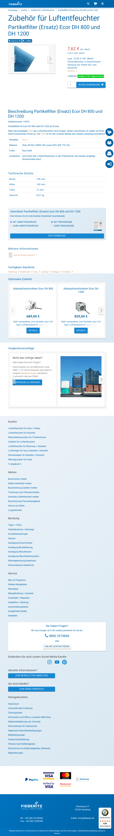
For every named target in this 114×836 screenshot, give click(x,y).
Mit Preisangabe (61, 222)
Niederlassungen (29, 373)
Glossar (11, 538)
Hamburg (14, 272)
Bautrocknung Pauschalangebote (24, 501)
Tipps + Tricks (15, 525)
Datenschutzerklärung (18, 739)
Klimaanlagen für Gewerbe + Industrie (26, 455)
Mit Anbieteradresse (23, 222)
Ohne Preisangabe (62, 226)
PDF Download (57, 235)
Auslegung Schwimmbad (20, 543)
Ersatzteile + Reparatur (19, 598)
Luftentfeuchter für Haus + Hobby (24, 428)
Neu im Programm (17, 580)
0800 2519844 (59, 636)
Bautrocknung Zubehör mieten (22, 487)
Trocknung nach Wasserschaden (23, 492)
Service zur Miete (16, 505)
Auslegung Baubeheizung (20, 547)
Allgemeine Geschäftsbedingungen (25, 730)
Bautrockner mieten (17, 479)
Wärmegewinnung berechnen (22, 560)
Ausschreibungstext (25, 255)
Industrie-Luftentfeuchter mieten (23, 496)
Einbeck (68, 272)
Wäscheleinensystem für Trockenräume (27, 437)
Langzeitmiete (15, 510)
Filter (30, 131)
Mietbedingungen (16, 735)
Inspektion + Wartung (18, 602)
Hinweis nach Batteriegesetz (21, 744)
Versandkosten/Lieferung (20, 708)
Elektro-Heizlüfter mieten (20, 483)
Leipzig (46, 272)
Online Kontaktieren (57, 646)
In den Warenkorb (91, 84)
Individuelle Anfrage (27, 382)
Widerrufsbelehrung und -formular (24, 721)
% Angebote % (15, 464)
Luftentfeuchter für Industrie (21, 433)
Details (73, 71)
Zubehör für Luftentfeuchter (42, 10)
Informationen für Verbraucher (22, 726)
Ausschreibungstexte (18, 607)
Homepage (12, 10)
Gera (37, 272)
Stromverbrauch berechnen (21, 565)
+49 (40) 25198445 (34, 818)
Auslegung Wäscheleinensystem (23, 556)
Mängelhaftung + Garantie (20, 593)
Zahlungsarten (15, 712)
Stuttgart (57, 272)
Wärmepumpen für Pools (20, 459)
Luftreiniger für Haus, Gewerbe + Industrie (28, 450)
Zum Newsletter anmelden (31, 675)
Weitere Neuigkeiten (17, 584)
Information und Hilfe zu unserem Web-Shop (29, 717)
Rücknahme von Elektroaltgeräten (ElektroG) (29, 748)
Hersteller (12, 615)
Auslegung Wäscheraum (20, 551)
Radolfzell (26, 272)
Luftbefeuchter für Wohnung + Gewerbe (27, 446)
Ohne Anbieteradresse (24, 226)
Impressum (13, 704)
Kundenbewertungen (18, 534)
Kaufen (24, 10)
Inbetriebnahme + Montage (21, 529)
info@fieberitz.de (86, 818)
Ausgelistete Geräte (17, 611)
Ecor (25, 139)
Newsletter (13, 589)
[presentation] (12, 59)
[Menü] (109, 809)
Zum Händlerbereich (31, 689)
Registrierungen (15, 753)
